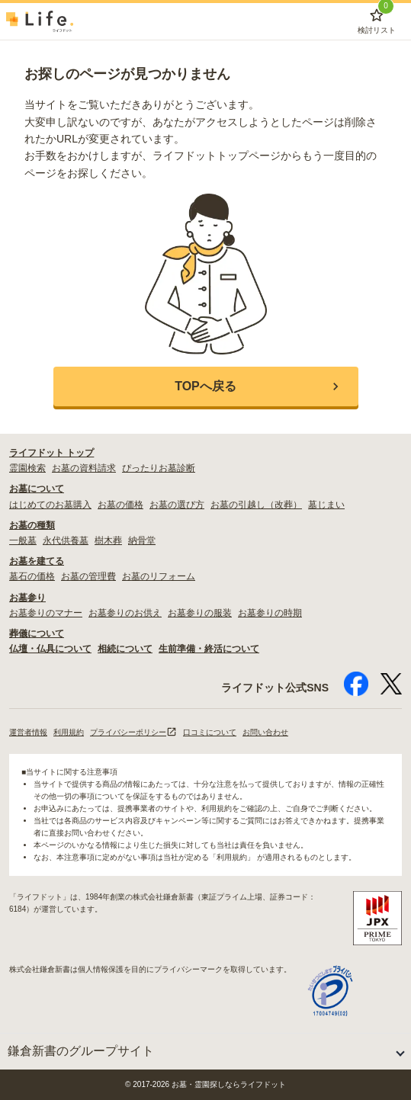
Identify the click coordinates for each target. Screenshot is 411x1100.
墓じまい (326, 504)
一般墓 (23, 540)
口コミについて (209, 732)
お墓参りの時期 (270, 613)
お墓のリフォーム (158, 576)
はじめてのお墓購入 (50, 504)
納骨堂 (142, 540)
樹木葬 (108, 540)
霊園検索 (27, 468)
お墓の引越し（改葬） (256, 504)
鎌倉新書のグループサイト (81, 1050)
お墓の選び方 (176, 504)
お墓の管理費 (88, 576)
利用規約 (68, 732)
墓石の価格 (32, 576)
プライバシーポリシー (133, 732)
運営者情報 (28, 732)
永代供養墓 (65, 540)
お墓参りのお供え (125, 613)
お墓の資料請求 (84, 468)
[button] (205, 386)
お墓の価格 (120, 504)
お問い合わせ (265, 732)
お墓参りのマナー (45, 613)
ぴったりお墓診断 (158, 468)
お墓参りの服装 (200, 613)
